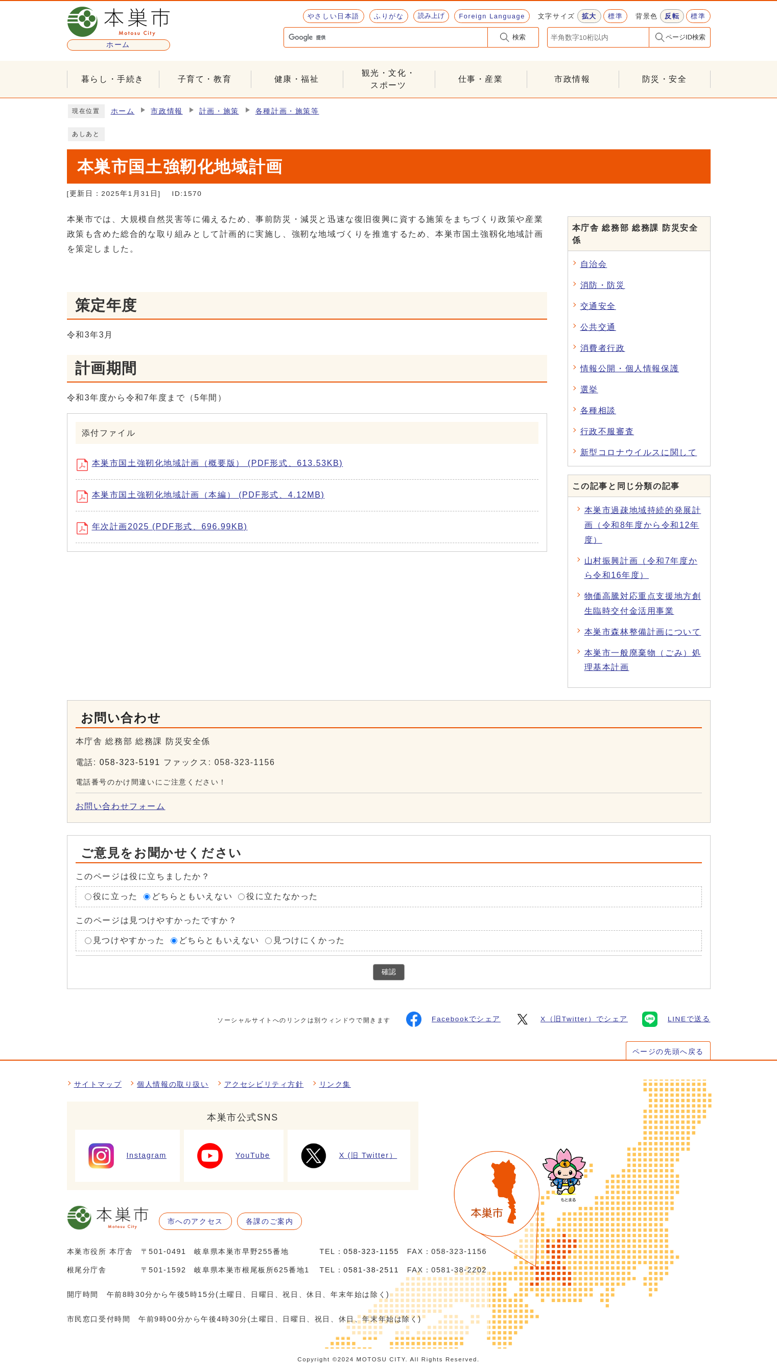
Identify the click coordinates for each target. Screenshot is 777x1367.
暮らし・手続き (112, 79)
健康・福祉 (296, 79)
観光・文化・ (389, 80)
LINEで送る (676, 1019)
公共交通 (598, 327)
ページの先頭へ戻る (668, 1051)
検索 (519, 37)
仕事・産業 (480, 79)
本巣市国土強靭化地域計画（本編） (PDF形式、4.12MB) (204, 496)
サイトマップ (98, 1084)
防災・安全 (664, 79)
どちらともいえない (192, 896)
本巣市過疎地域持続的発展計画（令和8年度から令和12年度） (642, 525)
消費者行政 (602, 348)
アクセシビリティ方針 (264, 1084)
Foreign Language (492, 16)
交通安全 (598, 306)
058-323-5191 (130, 762)
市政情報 (572, 79)
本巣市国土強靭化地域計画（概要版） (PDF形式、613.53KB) (213, 465)
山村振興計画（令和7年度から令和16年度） (641, 568)
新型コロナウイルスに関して (638, 452)
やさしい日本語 (334, 16)
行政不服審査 (607, 431)
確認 (389, 972)
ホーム (123, 111)
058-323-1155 (371, 1251)
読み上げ (431, 15)
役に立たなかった (282, 896)
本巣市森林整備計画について (642, 632)
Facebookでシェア (453, 1019)
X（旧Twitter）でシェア (571, 1019)
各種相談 (598, 410)
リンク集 (335, 1084)
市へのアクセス (195, 1221)
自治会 (593, 264)
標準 (615, 16)
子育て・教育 (205, 79)
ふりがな (389, 16)
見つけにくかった (309, 940)
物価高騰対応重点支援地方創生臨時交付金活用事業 (642, 603)
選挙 (589, 389)
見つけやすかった (129, 940)
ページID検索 (685, 37)
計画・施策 (219, 111)
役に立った (115, 896)
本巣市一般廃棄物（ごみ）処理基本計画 (642, 660)
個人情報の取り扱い (172, 1084)
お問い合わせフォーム (121, 806)
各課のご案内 (270, 1221)
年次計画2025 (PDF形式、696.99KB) (166, 528)
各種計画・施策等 (287, 111)
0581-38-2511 (371, 1270)
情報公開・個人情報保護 (629, 368)
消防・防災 (602, 285)
